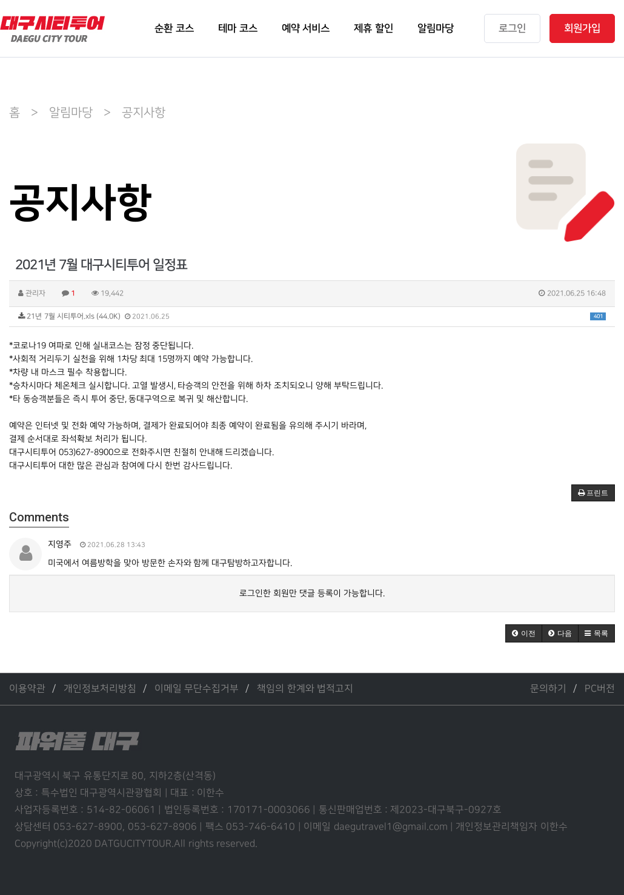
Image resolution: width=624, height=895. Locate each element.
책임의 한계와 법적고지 (305, 689)
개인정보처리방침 (100, 689)
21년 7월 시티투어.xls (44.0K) (312, 316)
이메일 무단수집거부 (196, 689)
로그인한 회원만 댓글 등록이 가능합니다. (312, 593)
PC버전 (600, 689)
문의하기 (548, 689)
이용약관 (27, 689)
